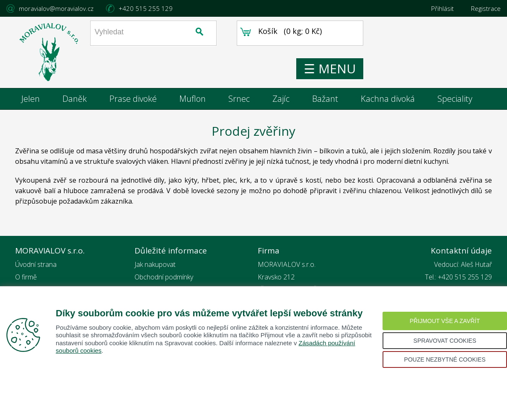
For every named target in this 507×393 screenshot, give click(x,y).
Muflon (192, 100)
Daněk (74, 100)
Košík (302, 40)
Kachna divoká (388, 100)
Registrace (486, 8)
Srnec (239, 100)
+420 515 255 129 (146, 8)
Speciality (454, 100)
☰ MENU (365, 74)
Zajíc (281, 100)
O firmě (26, 278)
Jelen (30, 100)
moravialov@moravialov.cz (56, 8)
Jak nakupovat (155, 266)
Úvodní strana (36, 266)
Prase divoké (133, 100)
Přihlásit (442, 8)
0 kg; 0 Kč (337, 40)
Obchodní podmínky (164, 278)
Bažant (325, 100)
